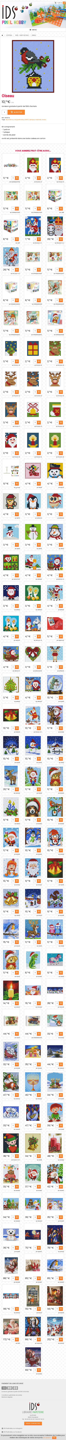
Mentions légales (7, 1397)
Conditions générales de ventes (12, 1395)
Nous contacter (33, 1423)
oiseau (44, 119)
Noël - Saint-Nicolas (22, 35)
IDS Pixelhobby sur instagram (12, 1428)
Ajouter (16, 112)
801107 (26, 119)
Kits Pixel (9, 35)
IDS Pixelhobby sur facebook (12, 1432)
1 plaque (32, 119)
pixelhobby (20, 119)
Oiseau (34, 35)
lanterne (10, 119)
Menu (33, 30)
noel (15, 119)
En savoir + (47, 1438)
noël (36, 119)
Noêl (39, 119)
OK (54, 1437)
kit (6, 119)
